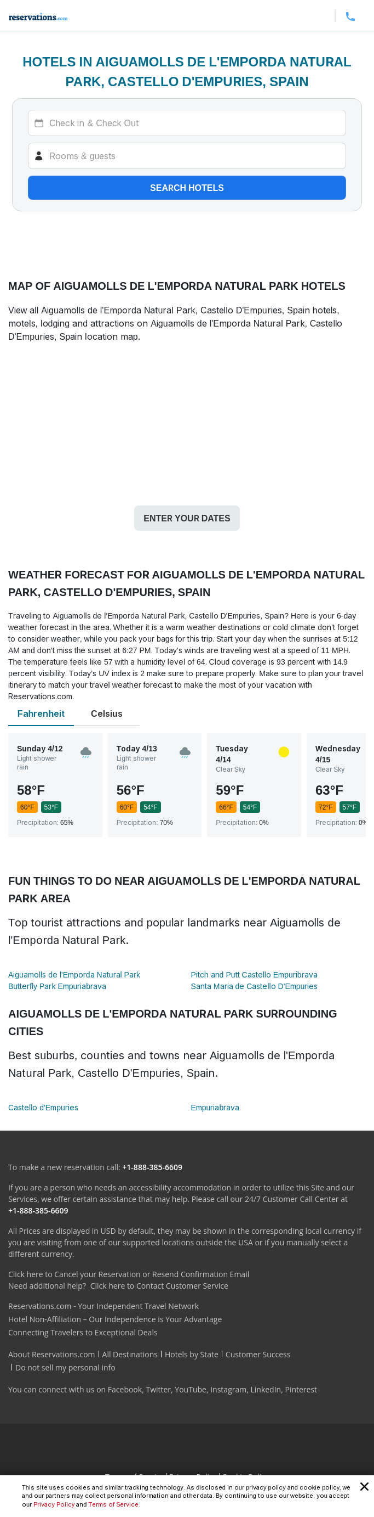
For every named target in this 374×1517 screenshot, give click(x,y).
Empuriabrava (215, 1107)
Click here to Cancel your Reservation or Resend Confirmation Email (128, 1274)
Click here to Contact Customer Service (159, 1285)
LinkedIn (265, 1389)
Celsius (107, 713)
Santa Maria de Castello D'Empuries (254, 986)
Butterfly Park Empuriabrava (57, 986)
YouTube (190, 1389)
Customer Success (258, 1354)
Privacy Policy (53, 1504)
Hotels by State (191, 1354)
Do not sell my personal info (65, 1367)
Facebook (125, 1389)
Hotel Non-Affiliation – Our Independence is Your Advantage (115, 1319)
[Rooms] (187, 156)
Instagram (228, 1389)
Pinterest (301, 1389)
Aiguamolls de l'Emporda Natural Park (74, 974)
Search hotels (187, 187)
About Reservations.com (51, 1354)
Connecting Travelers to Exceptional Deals (83, 1332)
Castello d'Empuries (43, 1107)
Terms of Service (113, 1504)
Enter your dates (186, 518)
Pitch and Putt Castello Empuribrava (254, 974)
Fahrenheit (41, 713)
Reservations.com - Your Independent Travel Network (103, 1306)
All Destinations (130, 1354)
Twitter (158, 1389)
